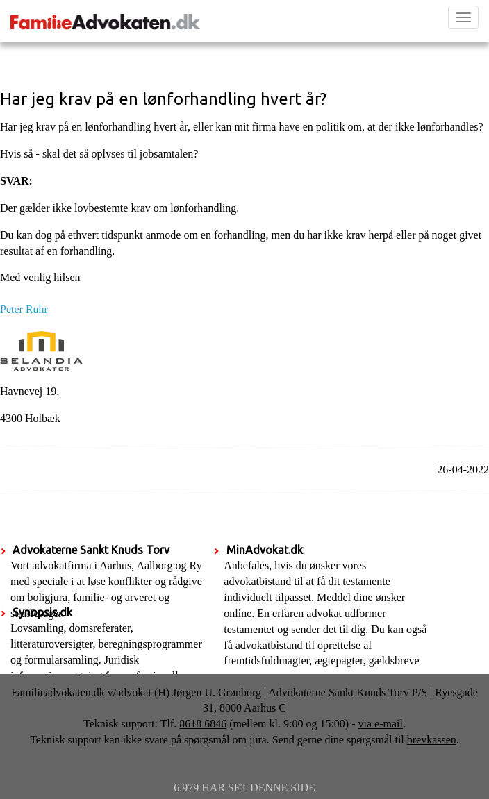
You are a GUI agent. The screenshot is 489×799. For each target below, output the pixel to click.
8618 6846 (202, 724)
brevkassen (431, 740)
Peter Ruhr (24, 309)
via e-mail (380, 724)
